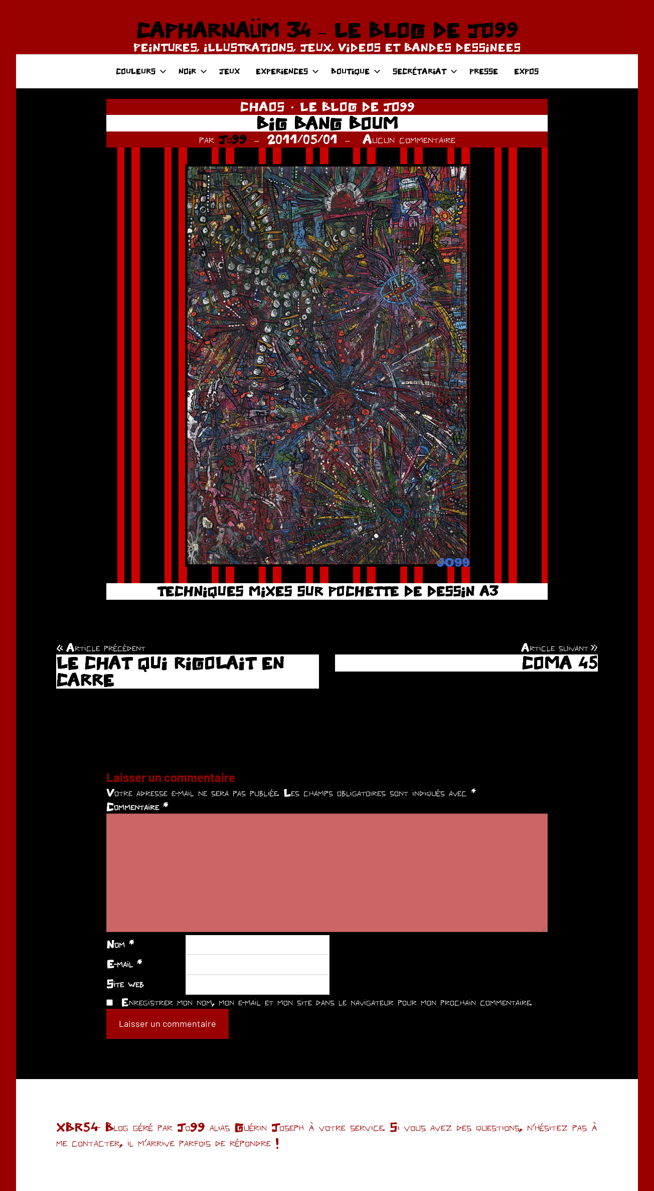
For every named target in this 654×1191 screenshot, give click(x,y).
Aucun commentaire (409, 139)
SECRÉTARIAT (425, 71)
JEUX (229, 71)
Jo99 (233, 139)
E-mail (124, 964)
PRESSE (483, 71)
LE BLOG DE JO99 (357, 106)
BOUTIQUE (356, 71)
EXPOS (526, 71)
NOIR (193, 71)
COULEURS (141, 71)
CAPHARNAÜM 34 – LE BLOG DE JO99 (327, 30)
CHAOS (262, 106)
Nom (120, 944)
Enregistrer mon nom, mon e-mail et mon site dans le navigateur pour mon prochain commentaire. (326, 1002)
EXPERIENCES (287, 71)
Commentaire (137, 807)
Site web (125, 984)
